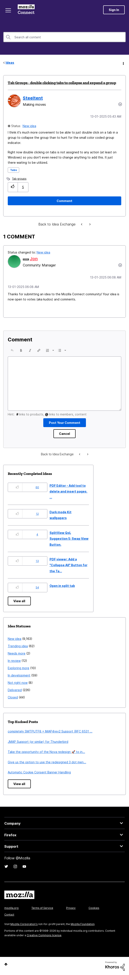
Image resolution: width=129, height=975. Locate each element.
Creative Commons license (44, 935)
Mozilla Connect (26, 9)
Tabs (13, 170)
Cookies (94, 908)
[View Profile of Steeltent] (33, 98)
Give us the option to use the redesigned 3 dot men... (47, 762)
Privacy (71, 908)
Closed (13, 697)
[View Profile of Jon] (34, 258)
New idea (29, 126)
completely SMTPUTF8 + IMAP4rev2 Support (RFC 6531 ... (50, 731)
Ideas (10, 62)
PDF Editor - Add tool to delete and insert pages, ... (68, 491)
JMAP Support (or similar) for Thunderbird (38, 741)
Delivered (15, 690)
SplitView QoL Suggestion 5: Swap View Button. (69, 538)
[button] (13, 187)
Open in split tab (62, 586)
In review (14, 660)
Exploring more (18, 668)
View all (19, 601)
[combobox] (64, 37)
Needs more (16, 653)
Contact (9, 914)
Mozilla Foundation (83, 924)
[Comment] (64, 200)
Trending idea (18, 646)
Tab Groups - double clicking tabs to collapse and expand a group (62, 82)
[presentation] (12, 350)
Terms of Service (42, 908)
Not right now (18, 682)
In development (19, 675)
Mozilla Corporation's (24, 924)
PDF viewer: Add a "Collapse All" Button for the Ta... (68, 565)
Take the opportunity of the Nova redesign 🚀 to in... (46, 752)
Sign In (114, 10)
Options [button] (123, 62)
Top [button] (6, 964)
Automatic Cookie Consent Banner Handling (39, 772)
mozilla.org (11, 908)
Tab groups (19, 178)
